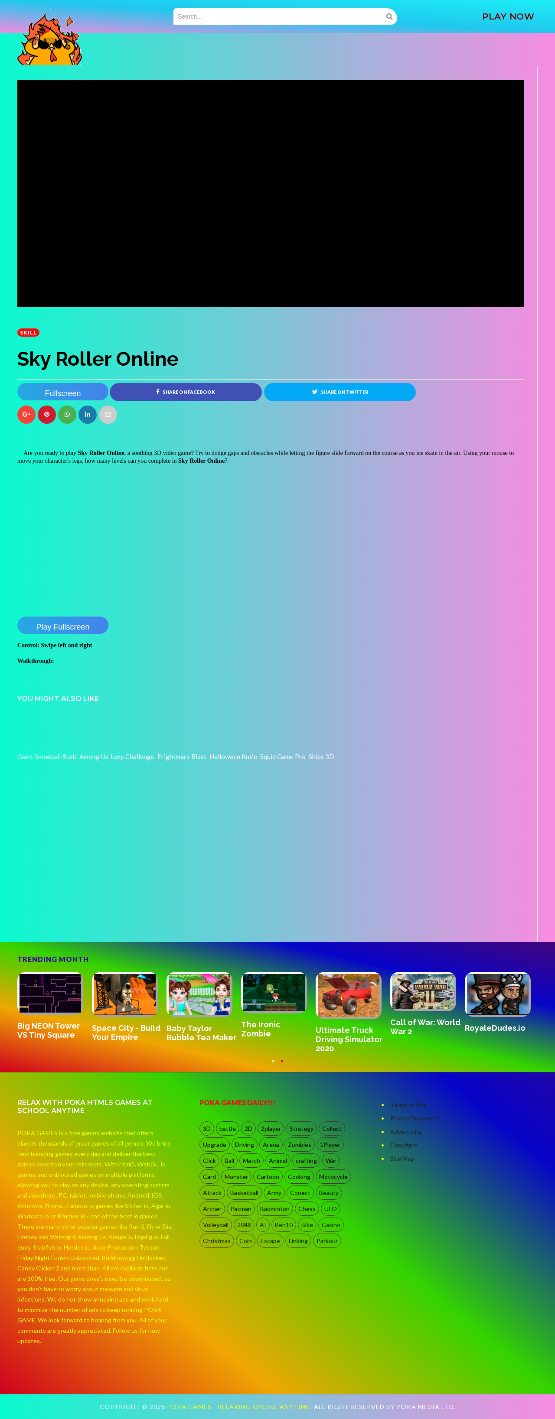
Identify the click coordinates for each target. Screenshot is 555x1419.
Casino (331, 1224)
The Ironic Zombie (261, 1029)
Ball (229, 1160)
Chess (307, 1208)
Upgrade (214, 1144)
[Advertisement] (82, 917)
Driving (244, 1144)
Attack (212, 1192)
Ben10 (284, 1224)
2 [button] (282, 1065)
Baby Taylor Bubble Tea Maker (201, 1033)
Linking (298, 1240)
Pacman (240, 1208)
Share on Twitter (340, 392)
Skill (28, 332)
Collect (332, 1128)
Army (274, 1192)
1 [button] (273, 1065)
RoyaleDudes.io (495, 1028)
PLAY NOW (508, 16)
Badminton (275, 1208)
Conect (300, 1192)
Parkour (327, 1240)
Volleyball (216, 1224)
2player (271, 1128)
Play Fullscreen (62, 627)
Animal (278, 1160)
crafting (306, 1160)
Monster (236, 1176)
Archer (212, 1208)
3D (207, 1128)
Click (209, 1160)
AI (263, 1224)
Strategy (301, 1128)
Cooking (299, 1176)
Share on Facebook (185, 392)
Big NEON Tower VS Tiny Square (48, 1030)
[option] (54, 1006)
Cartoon (268, 1176)
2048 (244, 1224)
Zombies (299, 1144)
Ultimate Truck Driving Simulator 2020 (349, 1039)
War (331, 1160)
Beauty (329, 1192)
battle (227, 1128)
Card (209, 1176)
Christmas (217, 1240)
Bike (307, 1224)
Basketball (244, 1192)
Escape (270, 1240)
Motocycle (333, 1176)
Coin (245, 1240)
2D (248, 1128)
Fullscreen (63, 393)
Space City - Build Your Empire (126, 1032)
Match (251, 1160)
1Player (330, 1144)
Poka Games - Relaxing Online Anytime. (240, 1406)
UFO (330, 1208)
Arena (271, 1144)
